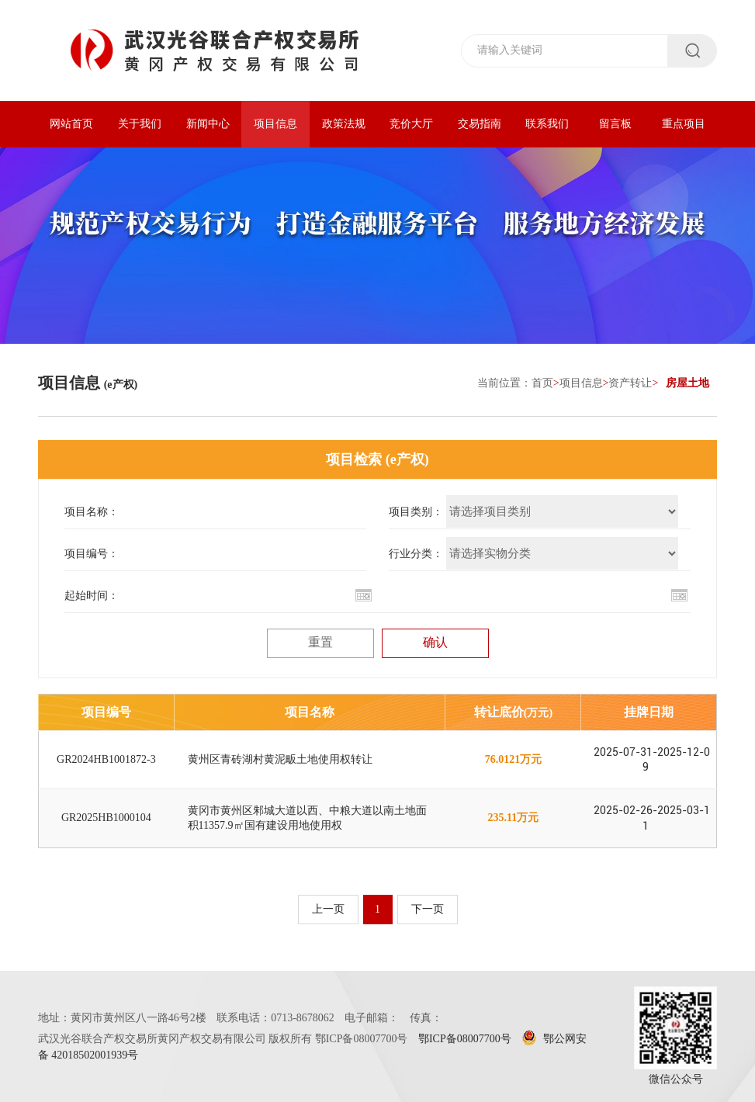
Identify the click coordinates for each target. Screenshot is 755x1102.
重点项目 (683, 124)
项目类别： (416, 512)
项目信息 (275, 124)
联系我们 (547, 124)
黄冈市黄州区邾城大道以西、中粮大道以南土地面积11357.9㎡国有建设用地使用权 (307, 817)
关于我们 (139, 124)
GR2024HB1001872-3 (106, 759)
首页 (542, 383)
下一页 (427, 909)
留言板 (615, 124)
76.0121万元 (513, 759)
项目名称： (91, 512)
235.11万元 (513, 817)
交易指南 (479, 124)
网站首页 (71, 124)
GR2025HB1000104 (106, 817)
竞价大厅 (411, 124)
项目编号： (91, 554)
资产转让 (630, 383)
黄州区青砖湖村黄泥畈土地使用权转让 (280, 759)
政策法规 (343, 124)
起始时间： (91, 595)
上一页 (328, 909)
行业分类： (416, 554)
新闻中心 (208, 124)
